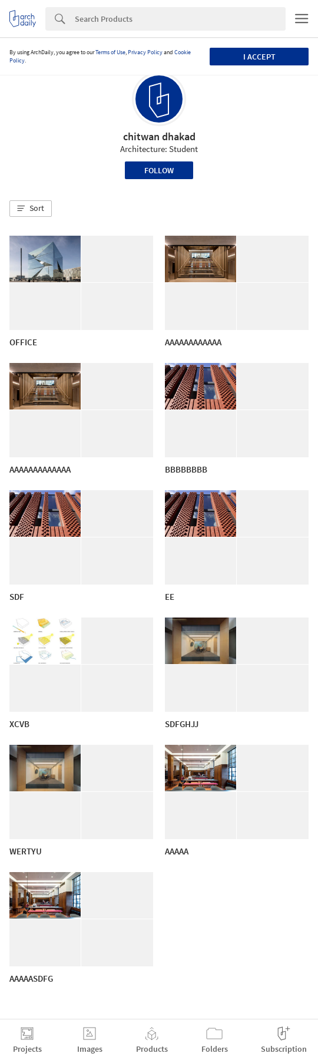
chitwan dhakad (159, 136)
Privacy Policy (145, 52)
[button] (30, 208)
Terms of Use (110, 52)
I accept (259, 56)
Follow (159, 170)
